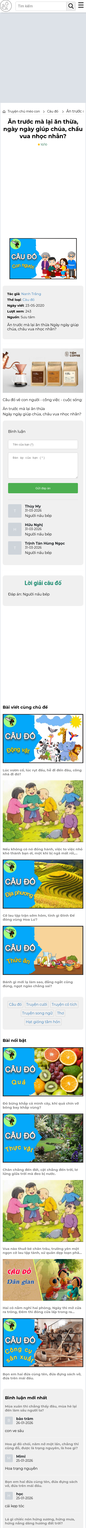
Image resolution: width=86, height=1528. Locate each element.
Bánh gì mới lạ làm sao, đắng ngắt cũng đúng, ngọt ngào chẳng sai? (38, 988)
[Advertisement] (43, 55)
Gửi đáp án (43, 492)
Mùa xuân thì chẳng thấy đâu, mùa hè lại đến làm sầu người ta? (41, 1412)
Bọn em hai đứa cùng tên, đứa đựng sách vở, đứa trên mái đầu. (42, 1380)
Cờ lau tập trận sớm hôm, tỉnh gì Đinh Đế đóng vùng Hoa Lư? (39, 922)
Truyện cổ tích (64, 1008)
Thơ (60, 1017)
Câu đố (29, 300)
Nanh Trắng (31, 294)
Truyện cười (36, 1008)
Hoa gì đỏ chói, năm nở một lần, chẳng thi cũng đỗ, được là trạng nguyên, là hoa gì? (42, 1450)
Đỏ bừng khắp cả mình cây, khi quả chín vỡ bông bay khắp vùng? (41, 1109)
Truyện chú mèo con (24, 111)
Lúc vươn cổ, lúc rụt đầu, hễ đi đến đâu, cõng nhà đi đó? (42, 776)
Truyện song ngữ (37, 1017)
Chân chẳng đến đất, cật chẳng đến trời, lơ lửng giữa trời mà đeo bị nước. (40, 1176)
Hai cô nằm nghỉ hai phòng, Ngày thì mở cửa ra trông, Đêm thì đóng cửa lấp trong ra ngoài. (42, 1314)
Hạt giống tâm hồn (43, 1026)
